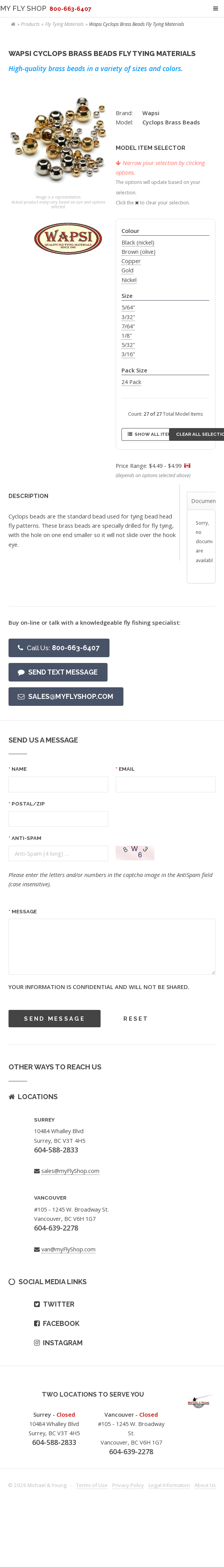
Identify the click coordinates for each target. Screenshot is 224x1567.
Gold (127, 270)
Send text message (62, 672)
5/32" (128, 344)
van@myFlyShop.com (68, 1249)
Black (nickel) (137, 242)
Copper (131, 261)
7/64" (128, 326)
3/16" (128, 354)
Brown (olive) (138, 251)
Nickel (129, 280)
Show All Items (155, 434)
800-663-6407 (63, 648)
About (205, 1485)
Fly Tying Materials (64, 24)
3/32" (128, 317)
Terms (92, 1485)
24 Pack (131, 382)
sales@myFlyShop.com (70, 1170)
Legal (169, 1485)
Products (30, 24)
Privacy (128, 1485)
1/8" (126, 335)
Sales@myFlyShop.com (70, 696)
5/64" (128, 307)
